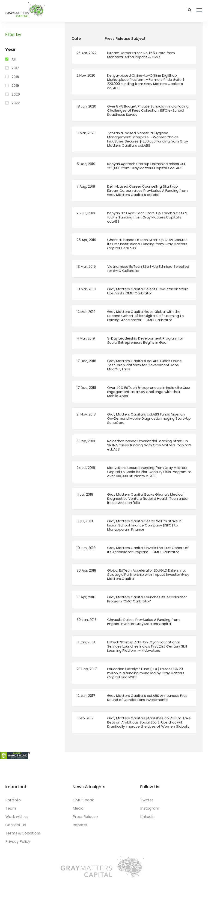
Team (10, 808)
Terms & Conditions (23, 833)
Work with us (16, 816)
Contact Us (15, 825)
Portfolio (13, 800)
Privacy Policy (17, 841)
